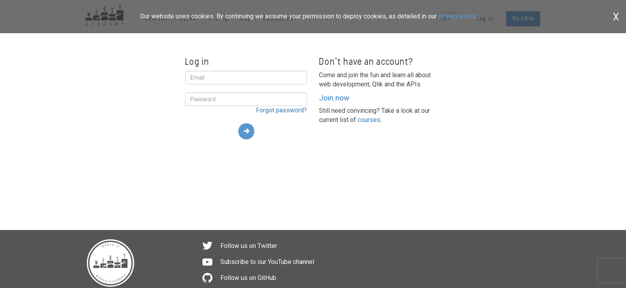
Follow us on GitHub (248, 278)
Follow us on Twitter (248, 246)
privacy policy (457, 16)
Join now (334, 97)
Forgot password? (281, 110)
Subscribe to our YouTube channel (267, 262)
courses (369, 120)
